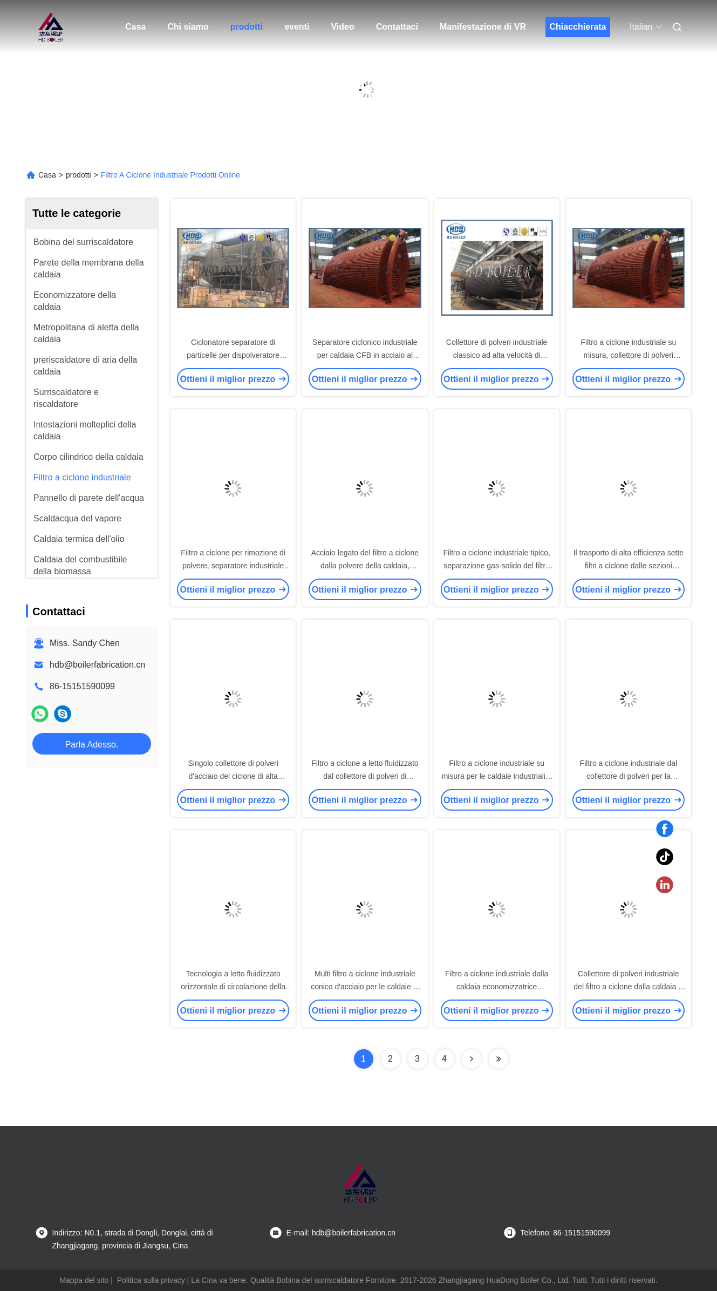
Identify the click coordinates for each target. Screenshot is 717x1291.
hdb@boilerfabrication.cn (97, 664)
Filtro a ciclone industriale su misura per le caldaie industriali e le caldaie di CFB (497, 776)
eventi (296, 26)
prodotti (246, 26)
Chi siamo (187, 26)
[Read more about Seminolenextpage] (471, 1059)
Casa (135, 26)
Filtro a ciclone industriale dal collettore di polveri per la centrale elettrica (629, 776)
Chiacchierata (577, 26)
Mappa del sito (83, 1280)
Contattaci (397, 26)
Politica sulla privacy (151, 1280)
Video (342, 26)
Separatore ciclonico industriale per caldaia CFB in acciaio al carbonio (365, 355)
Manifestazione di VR (483, 26)
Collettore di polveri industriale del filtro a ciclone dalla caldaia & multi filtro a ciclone (628, 986)
